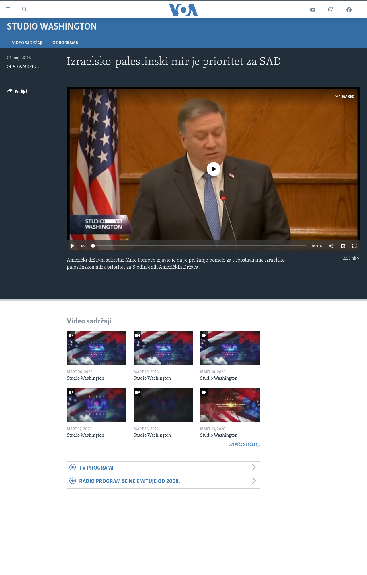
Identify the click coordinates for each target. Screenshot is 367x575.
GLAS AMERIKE (23, 66)
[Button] (17, 93)
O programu (65, 43)
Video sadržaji (27, 43)
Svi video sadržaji (244, 444)
